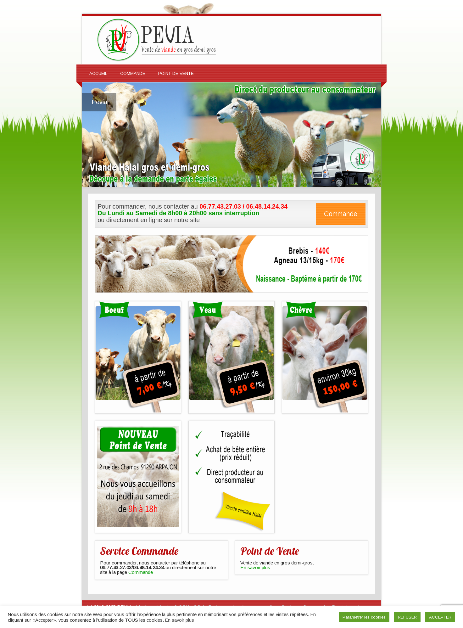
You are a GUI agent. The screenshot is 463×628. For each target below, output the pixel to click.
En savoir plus (255, 567)
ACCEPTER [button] (440, 617)
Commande (132, 73)
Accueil (98, 73)
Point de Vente (176, 73)
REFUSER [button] (407, 617)
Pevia (99, 101)
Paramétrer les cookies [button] (364, 617)
